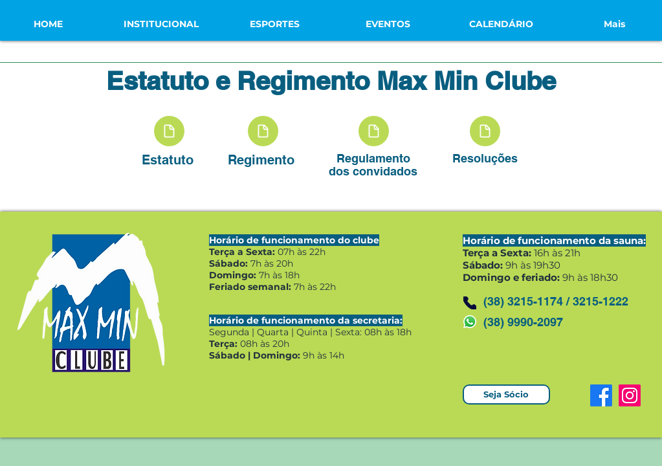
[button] (161, 24)
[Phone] (469, 302)
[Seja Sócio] (506, 394)
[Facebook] (601, 395)
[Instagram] (630, 395)
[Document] (169, 131)
